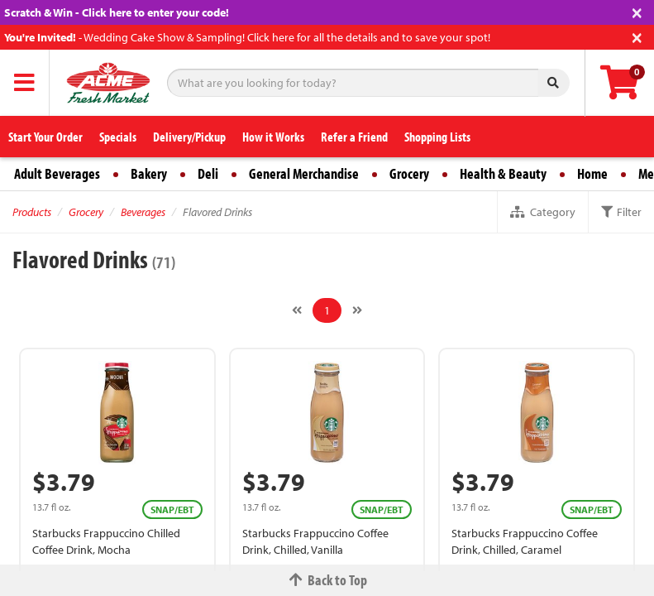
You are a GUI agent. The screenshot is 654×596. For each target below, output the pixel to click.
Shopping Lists (437, 136)
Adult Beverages (57, 173)
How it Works (273, 136)
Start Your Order (45, 136)
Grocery (409, 173)
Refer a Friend (354, 136)
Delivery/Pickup (189, 136)
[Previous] (296, 310)
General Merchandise (304, 173)
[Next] (357, 310)
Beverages (143, 211)
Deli (208, 173)
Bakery (149, 173)
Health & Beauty (503, 173)
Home (592, 173)
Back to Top (327, 579)
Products (31, 211)
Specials (117, 136)
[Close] (637, 11)
